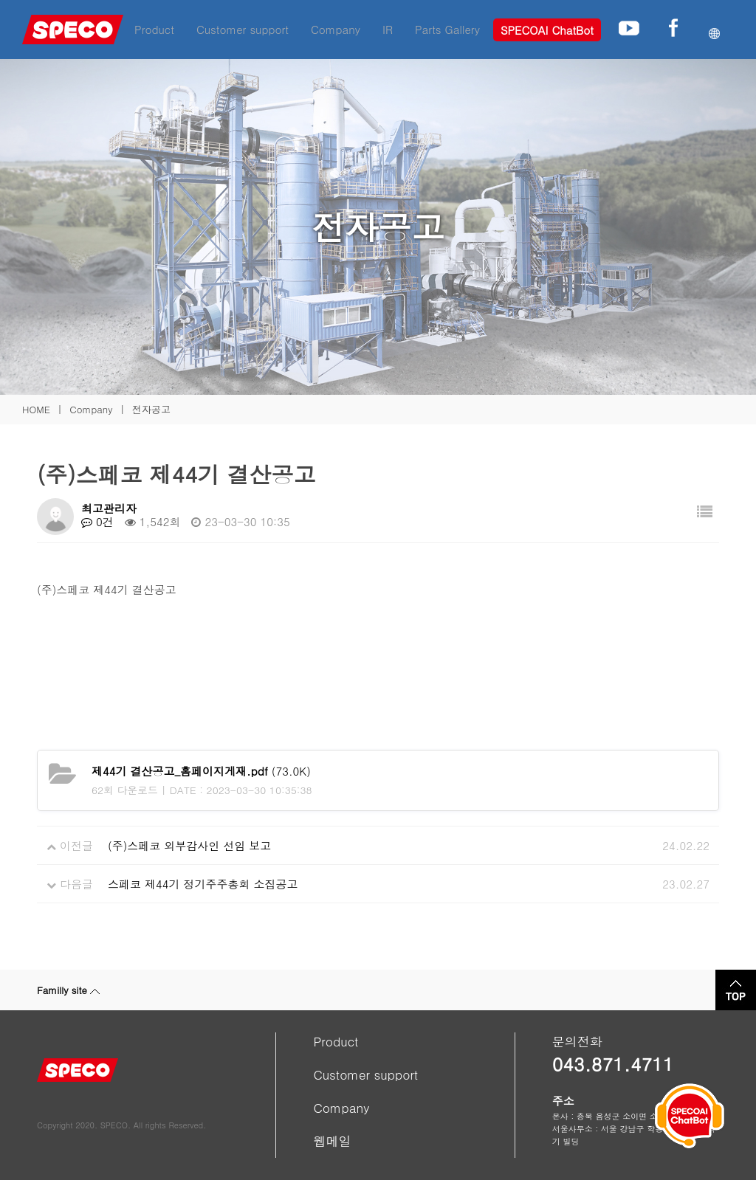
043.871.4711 (613, 1064)
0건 (97, 521)
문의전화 (577, 1041)
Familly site (68, 990)
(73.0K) (201, 771)
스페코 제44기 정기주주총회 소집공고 (203, 883)
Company (335, 29)
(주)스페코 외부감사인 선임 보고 (189, 845)
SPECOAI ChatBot (547, 30)
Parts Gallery (447, 29)
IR (387, 29)
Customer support (242, 29)
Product (154, 29)
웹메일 (332, 1141)
